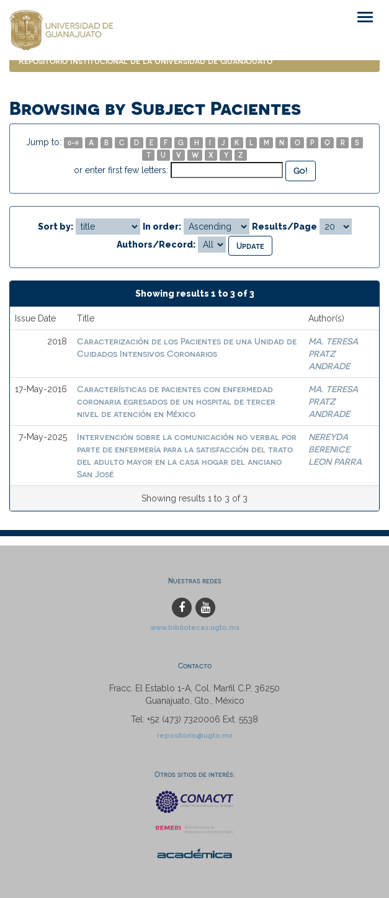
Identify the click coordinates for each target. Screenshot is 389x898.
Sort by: (55, 226)
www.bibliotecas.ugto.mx (194, 627)
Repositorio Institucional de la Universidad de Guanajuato (145, 60)
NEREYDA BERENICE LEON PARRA (335, 449)
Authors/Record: (156, 244)
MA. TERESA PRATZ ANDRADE (333, 353)
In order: (162, 226)
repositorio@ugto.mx (195, 735)
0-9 (73, 142)
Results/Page (284, 226)
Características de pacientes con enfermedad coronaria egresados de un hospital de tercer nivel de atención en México (176, 401)
